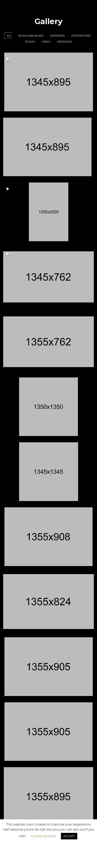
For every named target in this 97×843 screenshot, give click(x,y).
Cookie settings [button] (43, 836)
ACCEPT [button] (69, 836)
